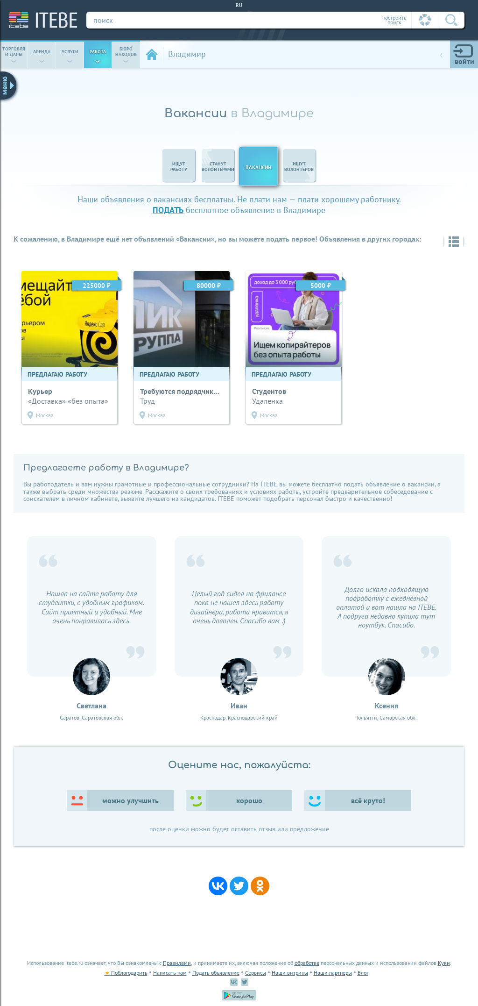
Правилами (177, 962)
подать (168, 210)
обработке (307, 962)
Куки (444, 962)
